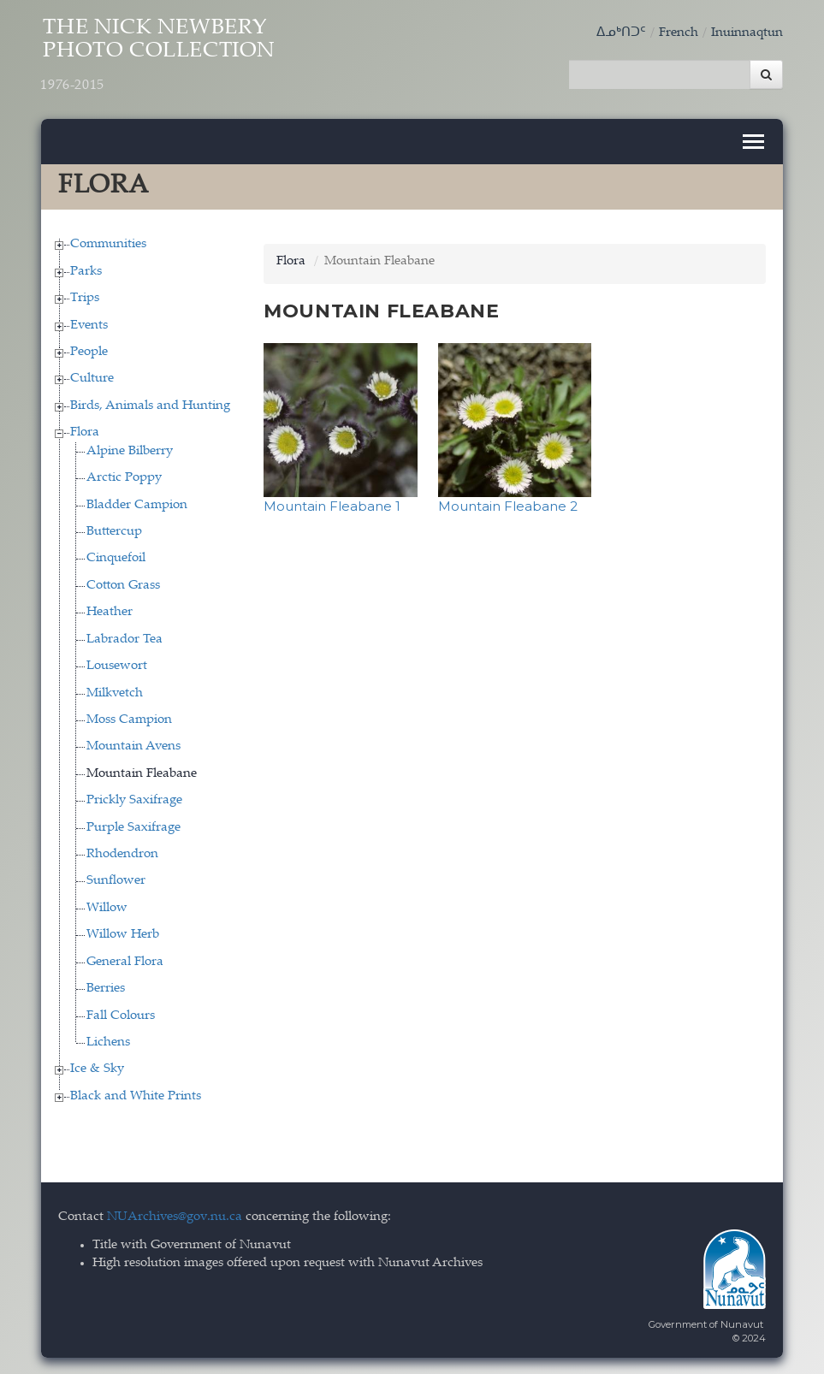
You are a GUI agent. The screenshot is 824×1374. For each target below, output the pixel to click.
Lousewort (116, 665)
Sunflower (115, 880)
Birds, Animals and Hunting (150, 404)
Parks (86, 270)
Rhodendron (122, 852)
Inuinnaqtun (747, 33)
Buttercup (114, 530)
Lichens (108, 1040)
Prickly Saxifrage (134, 799)
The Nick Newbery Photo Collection (163, 57)
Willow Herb (122, 933)
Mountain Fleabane (141, 772)
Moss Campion (129, 718)
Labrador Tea (124, 637)
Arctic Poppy (124, 477)
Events (89, 323)
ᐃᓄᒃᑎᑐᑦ (621, 33)
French (678, 33)
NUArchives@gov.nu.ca (174, 1216)
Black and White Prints (135, 1094)
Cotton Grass (123, 583)
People (89, 350)
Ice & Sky (97, 1068)
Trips (84, 297)
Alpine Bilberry (129, 449)
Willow (106, 906)
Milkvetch (114, 691)
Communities (108, 243)
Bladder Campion (136, 503)
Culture (92, 377)
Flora (84, 431)
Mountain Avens (133, 745)
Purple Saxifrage (133, 826)
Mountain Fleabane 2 (508, 504)
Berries (105, 987)
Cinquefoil (115, 557)
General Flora (124, 960)
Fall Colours (120, 1014)
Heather (109, 611)
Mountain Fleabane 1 (332, 504)
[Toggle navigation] (753, 141)
